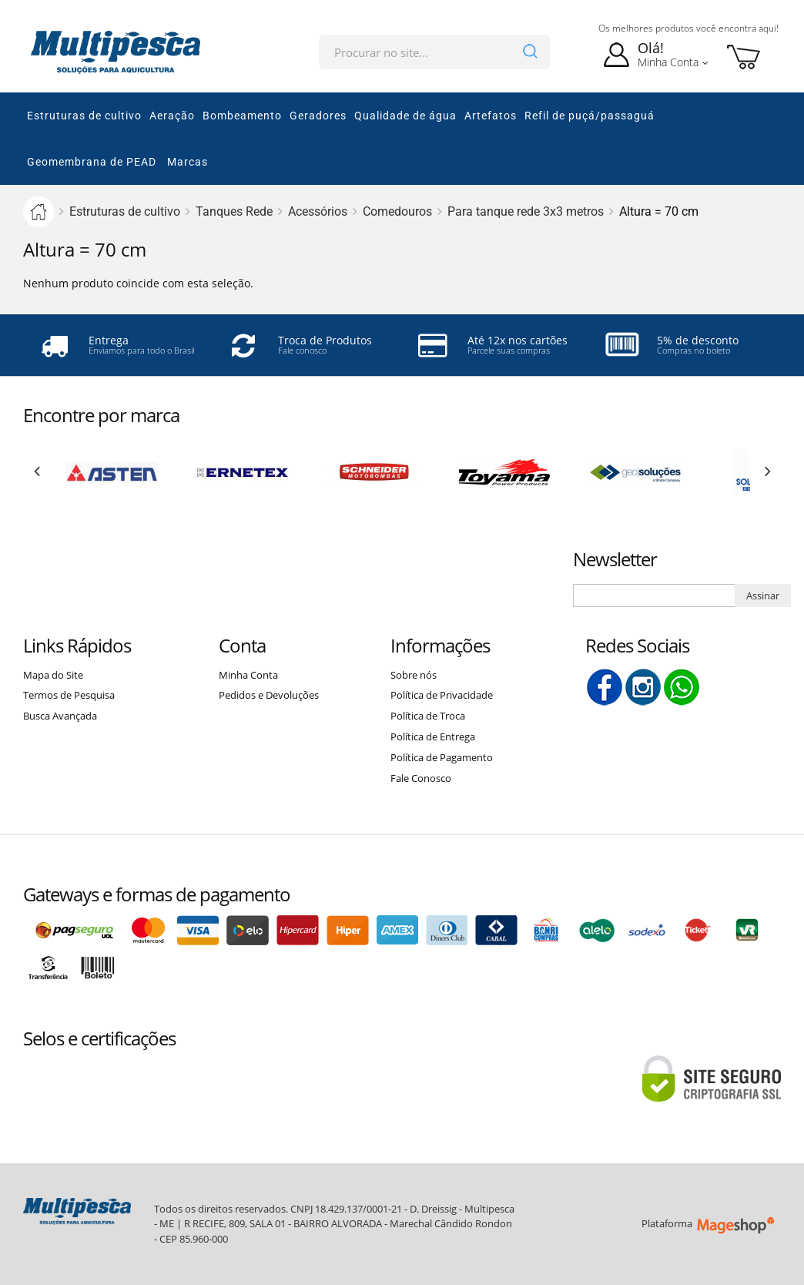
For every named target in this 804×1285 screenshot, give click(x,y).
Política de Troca (427, 716)
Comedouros (397, 211)
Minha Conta (248, 675)
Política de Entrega (432, 736)
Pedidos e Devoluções (269, 695)
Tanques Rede (234, 211)
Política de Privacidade (441, 695)
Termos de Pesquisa (69, 695)
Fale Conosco (420, 778)
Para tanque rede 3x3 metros (525, 211)
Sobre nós (413, 675)
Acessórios (317, 211)
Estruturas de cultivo (124, 211)
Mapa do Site (53, 675)
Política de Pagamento (441, 757)
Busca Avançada (60, 716)
